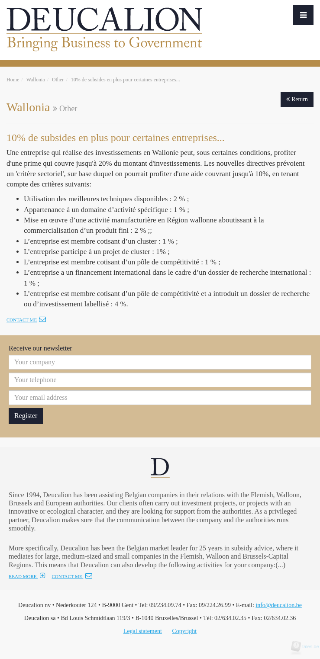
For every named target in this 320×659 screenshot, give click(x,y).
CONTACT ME (72, 576)
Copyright (184, 631)
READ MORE (27, 576)
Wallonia (35, 80)
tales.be (308, 646)
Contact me (26, 319)
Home (12, 80)
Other (58, 80)
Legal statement (142, 631)
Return (297, 99)
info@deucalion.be (278, 605)
